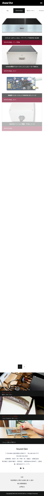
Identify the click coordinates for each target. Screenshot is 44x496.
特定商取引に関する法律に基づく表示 (22, 480)
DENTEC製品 (8, 42)
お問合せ (22, 486)
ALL (8, 10)
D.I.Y (14, 71)
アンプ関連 (16, 42)
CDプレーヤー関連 (31, 11)
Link (22, 477)
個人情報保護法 (22, 483)
